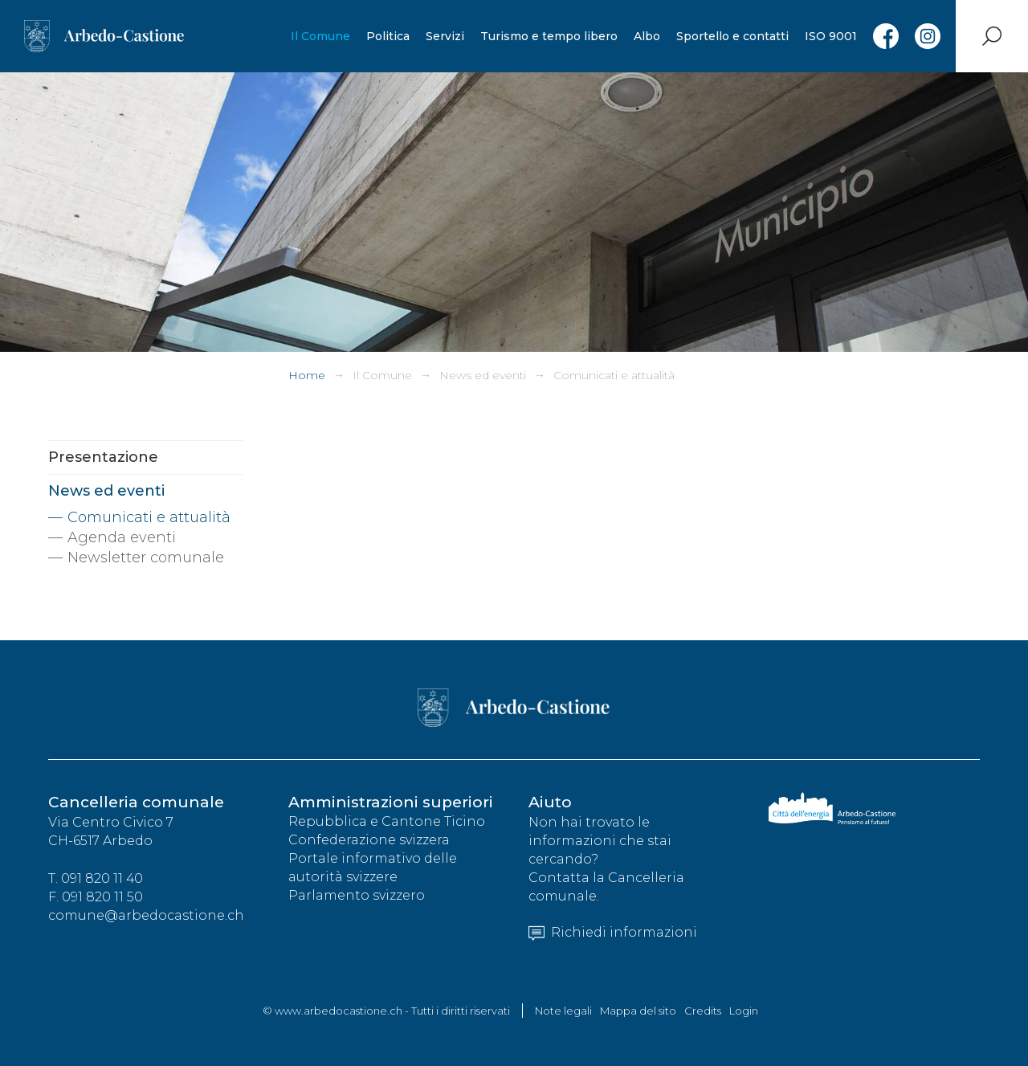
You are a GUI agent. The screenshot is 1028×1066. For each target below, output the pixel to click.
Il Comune (319, 36)
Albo (646, 36)
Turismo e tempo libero (548, 36)
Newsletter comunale (145, 557)
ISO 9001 (830, 36)
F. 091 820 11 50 (95, 897)
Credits (702, 1010)
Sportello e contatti (731, 36)
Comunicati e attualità (614, 375)
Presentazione (103, 457)
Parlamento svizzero (356, 896)
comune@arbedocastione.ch (146, 916)
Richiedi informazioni (612, 933)
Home (306, 375)
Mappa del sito (638, 1010)
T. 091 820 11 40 (96, 879)
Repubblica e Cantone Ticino (386, 822)
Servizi (444, 36)
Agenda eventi (121, 537)
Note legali (563, 1010)
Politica (387, 36)
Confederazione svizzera (369, 840)
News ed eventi (482, 375)
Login (743, 1010)
